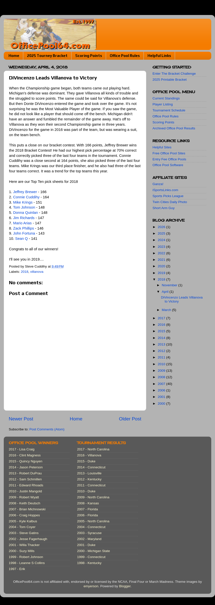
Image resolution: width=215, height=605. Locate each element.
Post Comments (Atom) (47, 429)
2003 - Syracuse (89, 533)
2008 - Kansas (88, 503)
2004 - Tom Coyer (22, 527)
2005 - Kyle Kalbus (23, 521)
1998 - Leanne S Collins (27, 563)
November (170, 285)
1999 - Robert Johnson (26, 557)
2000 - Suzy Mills (21, 551)
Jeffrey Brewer (25, 192)
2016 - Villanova (89, 455)
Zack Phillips (23, 228)
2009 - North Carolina (93, 497)
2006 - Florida (87, 515)
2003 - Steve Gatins (23, 533)
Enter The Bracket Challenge (174, 73)
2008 (162, 377)
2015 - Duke (86, 461)
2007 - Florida (87, 509)
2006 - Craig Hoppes (24, 515)
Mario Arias (22, 223)
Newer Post (21, 418)
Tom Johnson (24, 207)
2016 (162, 324)
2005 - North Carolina (93, 521)
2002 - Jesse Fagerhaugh (28, 539)
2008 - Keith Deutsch (24, 503)
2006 (162, 390)
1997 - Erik (17, 569)
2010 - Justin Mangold (25, 491)
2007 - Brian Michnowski (27, 509)
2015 (162, 331)
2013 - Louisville (89, 473)
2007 (162, 384)
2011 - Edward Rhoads (26, 485)
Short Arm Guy (163, 208)
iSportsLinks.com (165, 190)
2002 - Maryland (89, 539)
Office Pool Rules (125, 55)
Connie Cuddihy (26, 197)
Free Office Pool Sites (168, 153)
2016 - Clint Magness (25, 455)
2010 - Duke (86, 491)
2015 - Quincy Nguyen (25, 461)
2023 (162, 247)
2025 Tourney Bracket (47, 55)
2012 (162, 351)
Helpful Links (159, 55)
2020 (162, 266)
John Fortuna (24, 233)
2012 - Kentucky (89, 479)
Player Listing (162, 104)
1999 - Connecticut (91, 557)
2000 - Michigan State (93, 551)
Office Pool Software (167, 165)
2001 (162, 397)
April (166, 292)
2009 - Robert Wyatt (24, 497)
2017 (162, 318)
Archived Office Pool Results (173, 128)
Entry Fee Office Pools (169, 159)
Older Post (130, 418)
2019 (162, 273)
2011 (162, 357)
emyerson (91, 586)
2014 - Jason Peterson (26, 467)
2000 (162, 403)
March (167, 310)
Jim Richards (24, 218)
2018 (24, 272)
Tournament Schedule (168, 110)
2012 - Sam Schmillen (25, 479)
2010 (162, 364)
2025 (162, 233)
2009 (162, 370)
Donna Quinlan (25, 213)
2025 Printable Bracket (169, 79)
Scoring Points (88, 55)
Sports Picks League (168, 196)
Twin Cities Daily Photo (169, 202)
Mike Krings (23, 202)
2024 (162, 240)
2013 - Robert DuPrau (25, 473)
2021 (162, 260)
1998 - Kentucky (89, 563)
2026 (162, 227)
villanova (37, 272)
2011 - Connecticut (91, 485)
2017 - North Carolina (93, 449)
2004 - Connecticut (91, 527)
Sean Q (21, 239)
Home (13, 55)
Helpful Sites (162, 147)
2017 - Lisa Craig (21, 449)
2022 (162, 253)
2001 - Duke (86, 545)
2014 (162, 338)
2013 (162, 344)
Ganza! (158, 184)
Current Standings (166, 98)
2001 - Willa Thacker (24, 545)
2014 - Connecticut (91, 467)
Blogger (124, 586)
